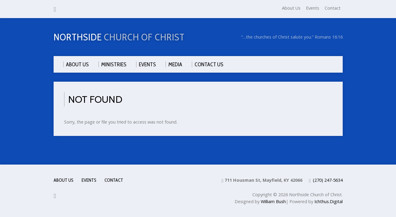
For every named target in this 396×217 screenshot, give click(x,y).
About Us (291, 8)
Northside (119, 37)
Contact (333, 8)
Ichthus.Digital (328, 201)
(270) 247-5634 (328, 180)
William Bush (273, 201)
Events (312, 8)
